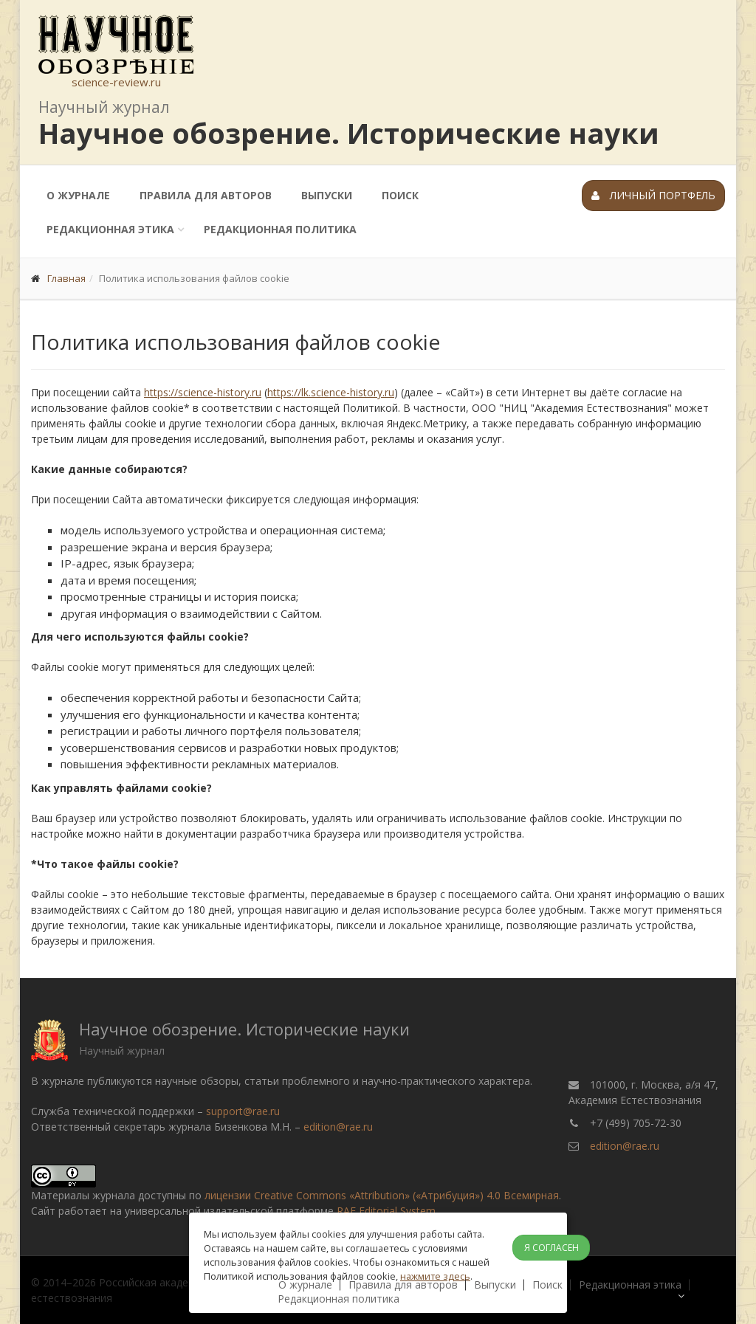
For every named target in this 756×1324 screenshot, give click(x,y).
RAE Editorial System (386, 1211)
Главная (66, 278)
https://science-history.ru (202, 392)
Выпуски (326, 195)
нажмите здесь (435, 1276)
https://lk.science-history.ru (330, 392)
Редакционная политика (280, 229)
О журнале (78, 195)
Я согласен (551, 1247)
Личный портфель (653, 195)
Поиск (400, 195)
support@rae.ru (243, 1111)
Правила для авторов (206, 195)
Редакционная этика (110, 229)
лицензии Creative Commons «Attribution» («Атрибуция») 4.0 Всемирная (382, 1195)
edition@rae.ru (338, 1127)
